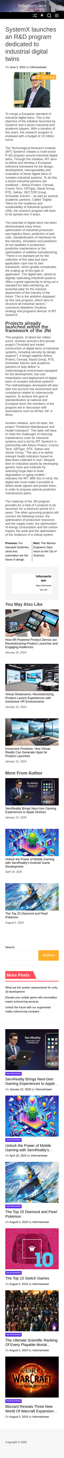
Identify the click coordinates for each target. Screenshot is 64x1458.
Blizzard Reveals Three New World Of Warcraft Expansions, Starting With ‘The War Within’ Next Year (31, 1413)
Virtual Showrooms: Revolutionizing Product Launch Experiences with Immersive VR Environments (29, 698)
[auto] (42, 15)
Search (9, 947)
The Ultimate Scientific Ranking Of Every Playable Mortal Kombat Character (31, 1344)
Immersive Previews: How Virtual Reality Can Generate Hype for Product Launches (27, 752)
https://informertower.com (43, 587)
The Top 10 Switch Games (27, 1278)
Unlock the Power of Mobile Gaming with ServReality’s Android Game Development (29, 863)
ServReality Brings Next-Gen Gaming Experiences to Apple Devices (30, 810)
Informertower (32, 5)
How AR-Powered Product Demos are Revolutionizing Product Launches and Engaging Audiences (31, 643)
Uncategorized (13, 1074)
